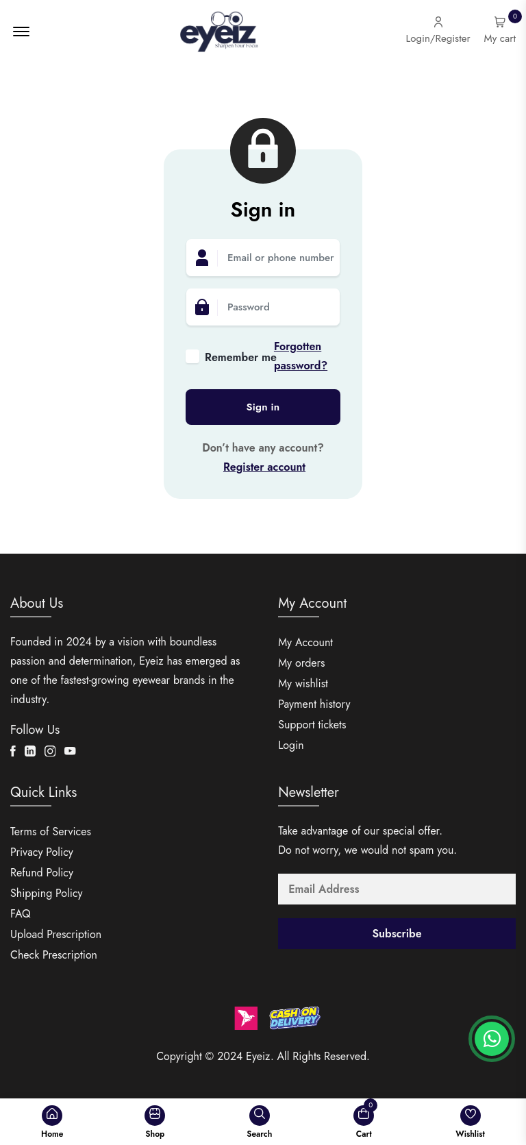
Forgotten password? (300, 355)
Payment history (314, 704)
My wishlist (303, 683)
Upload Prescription (55, 934)
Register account (264, 467)
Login (291, 745)
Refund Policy (41, 873)
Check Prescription (53, 955)
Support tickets (312, 724)
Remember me (239, 357)
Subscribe (397, 933)
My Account (305, 642)
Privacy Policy (41, 852)
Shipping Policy (46, 893)
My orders (301, 663)
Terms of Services (50, 831)
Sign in (263, 407)
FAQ (20, 914)
